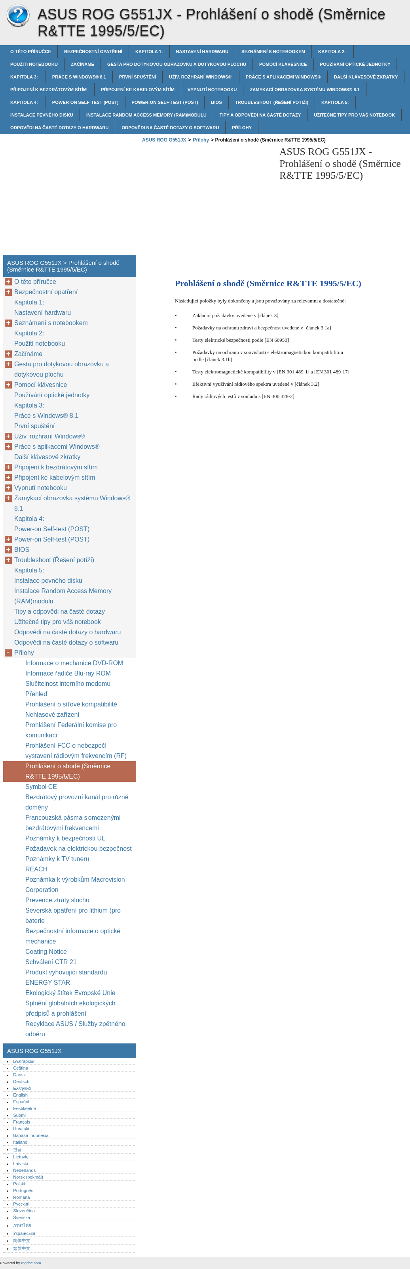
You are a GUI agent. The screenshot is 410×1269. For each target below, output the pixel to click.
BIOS (216, 102)
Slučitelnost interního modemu (67, 683)
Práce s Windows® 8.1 (79, 77)
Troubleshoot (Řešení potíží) (271, 102)
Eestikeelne (24, 1108)
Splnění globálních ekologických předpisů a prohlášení (70, 1008)
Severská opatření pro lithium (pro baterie (73, 915)
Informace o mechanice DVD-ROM (74, 663)
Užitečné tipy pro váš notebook (354, 115)
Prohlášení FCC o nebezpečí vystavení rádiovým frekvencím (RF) (76, 750)
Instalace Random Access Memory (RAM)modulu (146, 115)
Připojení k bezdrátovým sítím (49, 89)
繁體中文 (21, 1248)
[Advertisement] (206, 201)
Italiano (20, 1142)
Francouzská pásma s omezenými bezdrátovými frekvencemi (73, 822)
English (20, 1095)
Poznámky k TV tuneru (57, 859)
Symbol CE (41, 786)
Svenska (21, 1217)
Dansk (19, 1074)
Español (21, 1101)
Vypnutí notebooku (212, 89)
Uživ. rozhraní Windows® (201, 77)
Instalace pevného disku (41, 115)
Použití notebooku (34, 64)
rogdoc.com (31, 1263)
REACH (36, 869)
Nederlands (24, 1170)
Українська (24, 1233)
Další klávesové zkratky (366, 77)
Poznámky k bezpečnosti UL (65, 838)
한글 (17, 1149)
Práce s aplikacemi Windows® (283, 77)
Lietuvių (20, 1156)
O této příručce (30, 51)
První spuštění (137, 77)
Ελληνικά (22, 1088)
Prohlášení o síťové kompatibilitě (71, 704)
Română (21, 1197)
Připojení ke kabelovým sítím (138, 89)
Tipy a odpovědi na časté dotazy (260, 115)
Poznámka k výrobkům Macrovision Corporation (75, 884)
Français (21, 1122)
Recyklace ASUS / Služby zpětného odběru (75, 1028)
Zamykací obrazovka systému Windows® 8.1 (305, 89)
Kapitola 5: (335, 102)
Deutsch (21, 1081)
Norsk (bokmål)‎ (28, 1177)
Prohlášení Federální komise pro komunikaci (71, 730)
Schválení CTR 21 (51, 962)
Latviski (20, 1163)
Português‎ (23, 1190)
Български (23, 1061)
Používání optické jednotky (355, 64)
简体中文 (21, 1240)
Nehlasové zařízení (53, 714)
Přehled (36, 694)
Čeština (20, 1068)
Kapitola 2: (332, 51)
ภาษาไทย (22, 1225)
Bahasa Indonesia (31, 1135)
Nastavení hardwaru (202, 51)
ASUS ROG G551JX (18, 16)
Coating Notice (46, 951)
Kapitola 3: (24, 77)
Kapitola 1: (149, 51)
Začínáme (82, 64)
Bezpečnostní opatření (93, 51)
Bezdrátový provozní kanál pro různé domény (77, 802)
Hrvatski (21, 1128)
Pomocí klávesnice (283, 64)
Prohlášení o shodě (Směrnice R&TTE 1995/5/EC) (67, 771)
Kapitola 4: (24, 102)
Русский (21, 1204)
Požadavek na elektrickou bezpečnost (78, 848)
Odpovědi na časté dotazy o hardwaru (59, 127)
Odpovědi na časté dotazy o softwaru (170, 127)
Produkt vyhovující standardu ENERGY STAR (66, 977)
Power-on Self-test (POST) (85, 102)
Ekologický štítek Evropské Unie (70, 993)
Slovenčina (24, 1210)
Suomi (19, 1115)
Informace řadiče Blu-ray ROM (68, 673)
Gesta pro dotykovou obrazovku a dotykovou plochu (176, 64)
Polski (19, 1183)
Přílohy (242, 127)
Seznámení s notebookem (273, 51)
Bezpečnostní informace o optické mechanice (72, 936)
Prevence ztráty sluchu (57, 900)
